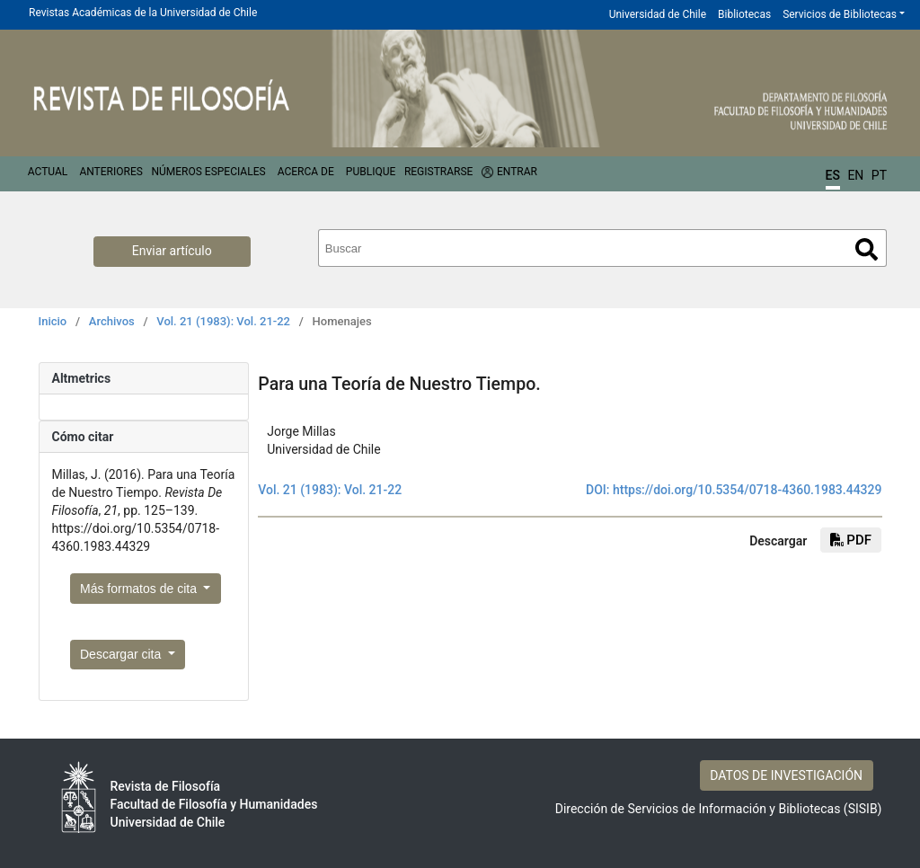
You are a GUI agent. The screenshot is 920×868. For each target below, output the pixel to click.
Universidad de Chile (657, 14)
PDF (850, 540)
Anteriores (110, 171)
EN (855, 175)
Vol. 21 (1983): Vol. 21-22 (223, 321)
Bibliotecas (744, 14)
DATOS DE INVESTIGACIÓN (786, 775)
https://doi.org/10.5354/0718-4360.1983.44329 (747, 490)
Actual (48, 171)
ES (833, 175)
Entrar (517, 171)
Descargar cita (122, 654)
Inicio (53, 321)
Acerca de (306, 171)
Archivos (112, 321)
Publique (370, 171)
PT (879, 175)
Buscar (866, 249)
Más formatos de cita (140, 588)
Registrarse (438, 171)
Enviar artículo (172, 251)
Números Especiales (208, 171)
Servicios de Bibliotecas (840, 14)
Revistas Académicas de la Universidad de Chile (143, 12)
